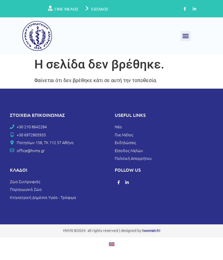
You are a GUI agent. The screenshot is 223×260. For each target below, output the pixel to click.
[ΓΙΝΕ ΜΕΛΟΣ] (50, 9)
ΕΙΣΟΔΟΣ (99, 9)
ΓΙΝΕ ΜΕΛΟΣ (66, 9)
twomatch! (151, 230)
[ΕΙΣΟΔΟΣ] (87, 9)
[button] (186, 36)
